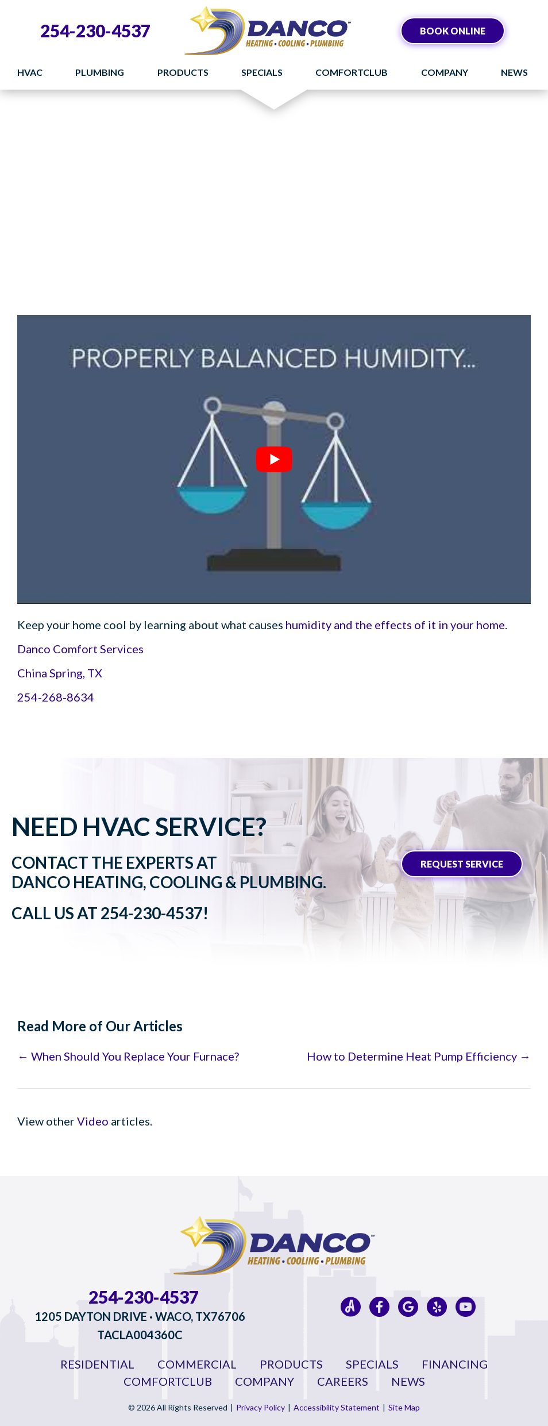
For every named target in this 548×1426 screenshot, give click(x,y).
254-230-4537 (95, 30)
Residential (97, 1364)
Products (183, 72)
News (514, 72)
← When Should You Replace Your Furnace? (128, 1056)
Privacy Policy (260, 1407)
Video (93, 1121)
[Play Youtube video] (274, 459)
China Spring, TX (59, 673)
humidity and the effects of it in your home (395, 624)
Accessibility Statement (337, 1407)
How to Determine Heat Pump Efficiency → (419, 1056)
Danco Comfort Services (80, 649)
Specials (262, 72)
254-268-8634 (55, 697)
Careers (342, 1381)
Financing (455, 1364)
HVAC (30, 72)
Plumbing (99, 72)
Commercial (197, 1364)
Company (444, 72)
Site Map (404, 1407)
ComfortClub (351, 72)
